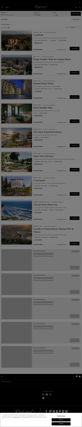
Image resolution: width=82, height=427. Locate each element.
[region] (41, 420)
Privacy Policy (16, 417)
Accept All (61, 423)
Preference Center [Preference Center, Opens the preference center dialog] (61, 415)
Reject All (61, 419)
